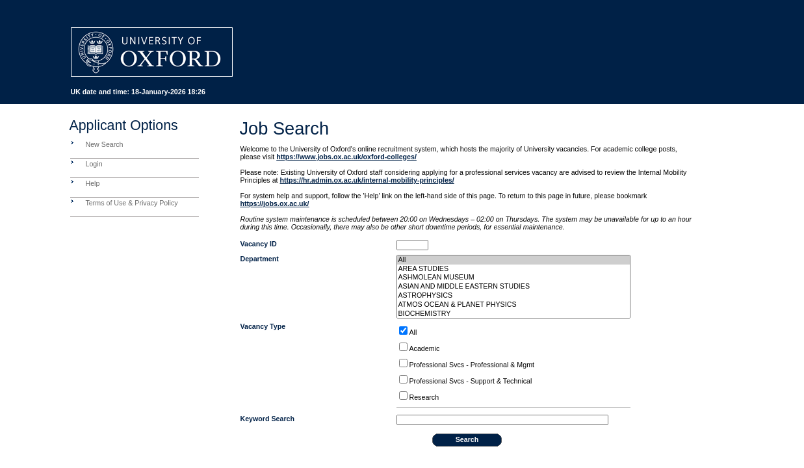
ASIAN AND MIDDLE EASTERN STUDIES (513, 286)
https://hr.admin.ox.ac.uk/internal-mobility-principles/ (367, 180)
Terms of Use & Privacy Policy (132, 203)
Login (94, 164)
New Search (104, 144)
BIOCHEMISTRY (513, 313)
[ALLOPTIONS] (403, 330)
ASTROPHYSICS (513, 295)
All (513, 260)
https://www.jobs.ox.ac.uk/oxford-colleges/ (346, 157)
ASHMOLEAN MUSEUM (513, 277)
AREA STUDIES (513, 269)
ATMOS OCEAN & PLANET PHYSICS (513, 304)
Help (93, 183)
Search (467, 439)
